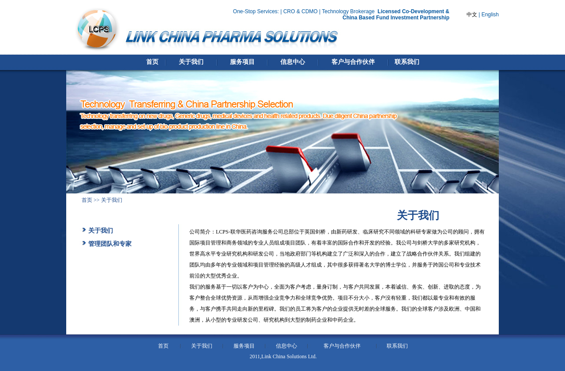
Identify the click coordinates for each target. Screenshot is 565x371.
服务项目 (244, 346)
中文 (472, 14)
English (490, 14)
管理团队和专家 (110, 244)
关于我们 (100, 230)
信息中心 (286, 346)
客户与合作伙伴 (342, 346)
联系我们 (397, 346)
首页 (87, 200)
